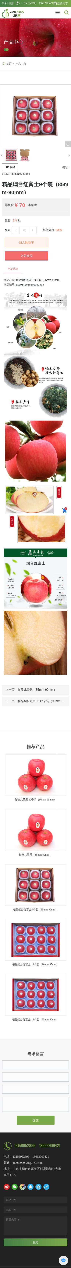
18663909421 (44, 3)
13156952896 (28, 3)
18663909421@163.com (28, 1162)
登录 (5, 3)
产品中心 (13, 44)
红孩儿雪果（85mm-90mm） (37, 689)
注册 (11, 3)
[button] (34, 1030)
